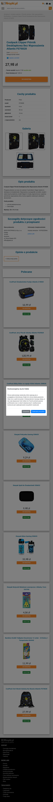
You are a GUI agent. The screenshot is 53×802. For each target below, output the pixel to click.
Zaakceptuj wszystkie (38, 411)
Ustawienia (26, 411)
